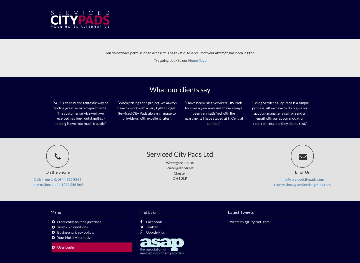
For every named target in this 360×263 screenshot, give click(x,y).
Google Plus (152, 232)
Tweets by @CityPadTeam (248, 221)
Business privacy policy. (75, 232)
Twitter (149, 227)
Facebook (151, 221)
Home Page (197, 60)
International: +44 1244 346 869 (58, 184)
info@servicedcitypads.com (302, 179)
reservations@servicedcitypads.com (302, 184)
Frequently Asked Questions (79, 221)
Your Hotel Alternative (74, 237)
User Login (65, 247)
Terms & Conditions (72, 227)
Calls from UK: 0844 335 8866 (57, 179)
